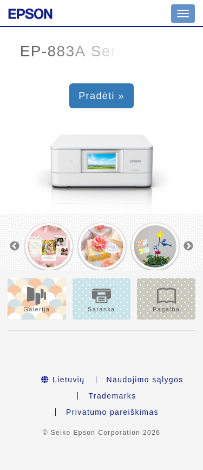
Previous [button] (14, 246)
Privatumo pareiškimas (112, 412)
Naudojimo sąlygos (145, 379)
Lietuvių (62, 379)
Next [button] (188, 246)
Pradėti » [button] (101, 95)
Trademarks (112, 395)
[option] (49, 246)
